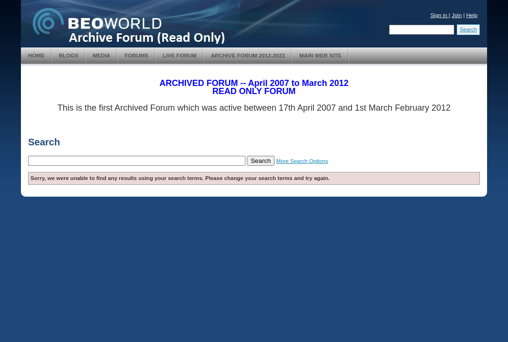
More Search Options (302, 161)
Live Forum (179, 55)
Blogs (68, 55)
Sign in (439, 15)
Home (36, 55)
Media (101, 55)
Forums (136, 55)
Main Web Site (320, 55)
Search (468, 29)
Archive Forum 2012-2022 (248, 55)
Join (457, 15)
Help (472, 15)
